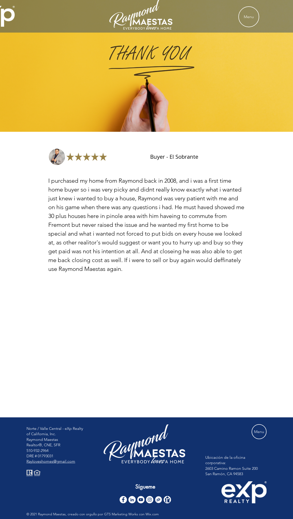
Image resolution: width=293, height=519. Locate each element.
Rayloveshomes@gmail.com (50, 461)
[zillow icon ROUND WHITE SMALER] (158, 499)
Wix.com (152, 514)
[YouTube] (141, 499)
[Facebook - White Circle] (123, 499)
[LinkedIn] (132, 499)
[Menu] (248, 16)
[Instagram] (149, 499)
